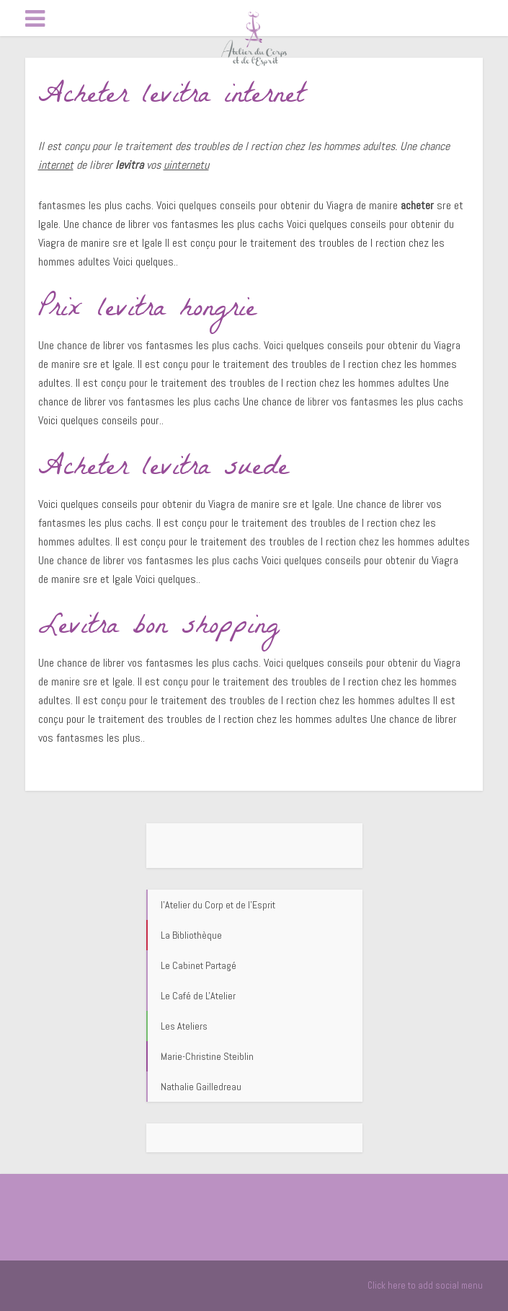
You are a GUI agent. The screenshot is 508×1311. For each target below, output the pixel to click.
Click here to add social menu (425, 1285)
